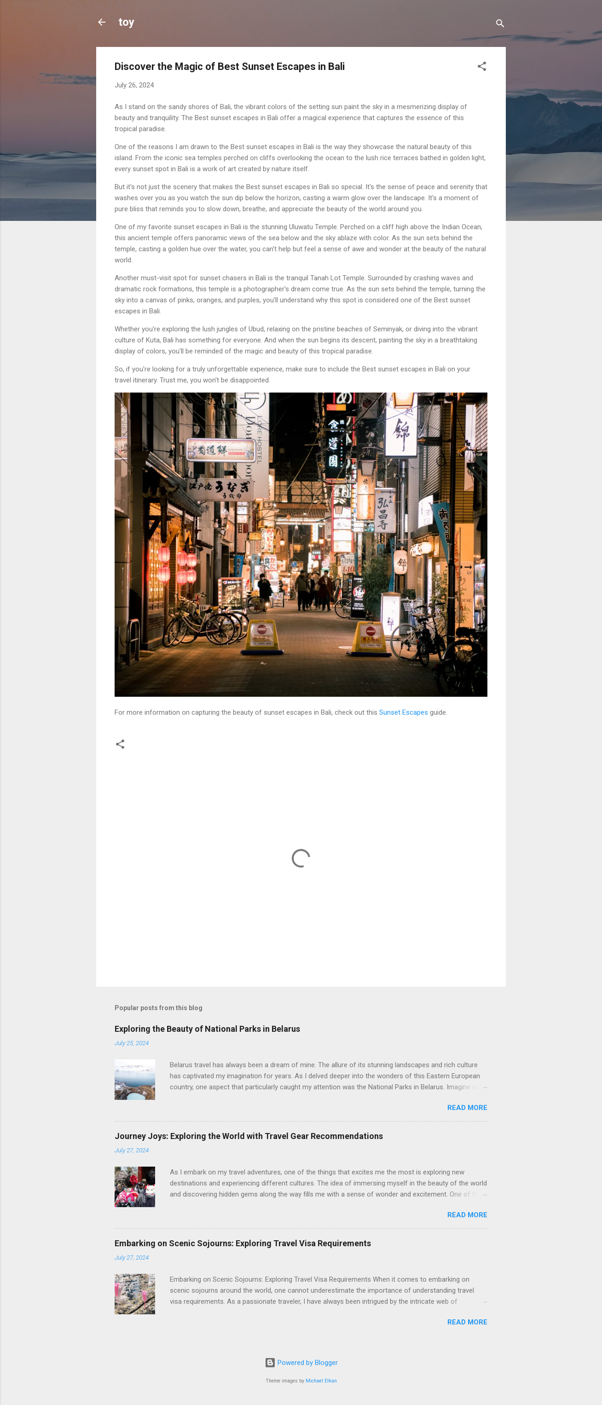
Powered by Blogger (301, 1363)
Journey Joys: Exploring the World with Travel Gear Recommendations (249, 1136)
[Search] (500, 25)
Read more (467, 1108)
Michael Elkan (321, 1381)
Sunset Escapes (403, 712)
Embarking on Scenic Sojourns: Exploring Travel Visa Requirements (243, 1243)
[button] (481, 68)
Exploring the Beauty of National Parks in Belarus (207, 1029)
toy (126, 22)
